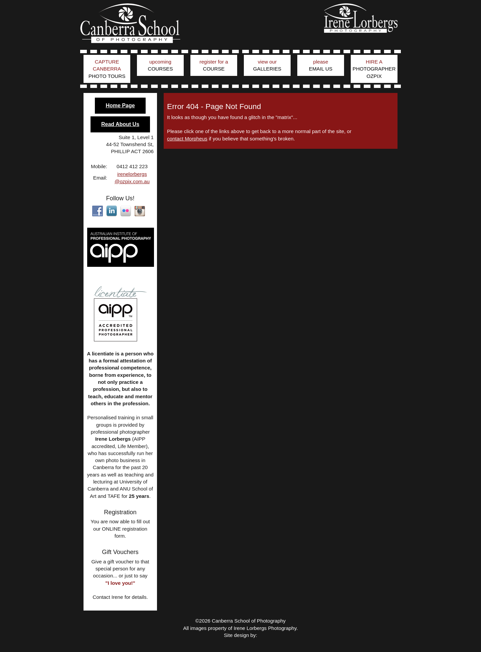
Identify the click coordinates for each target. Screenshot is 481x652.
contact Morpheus (187, 138)
